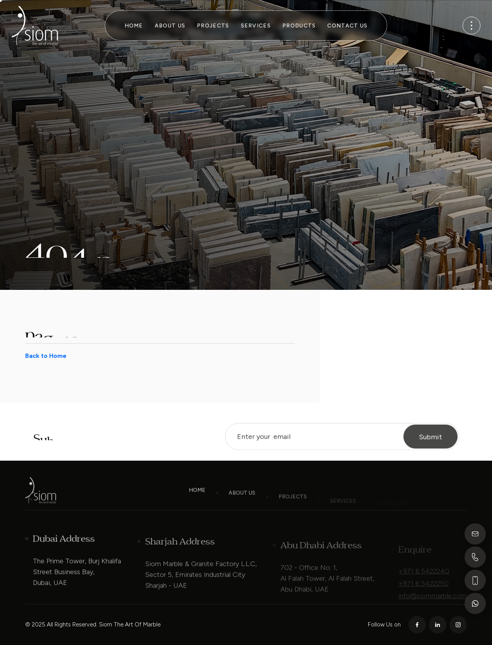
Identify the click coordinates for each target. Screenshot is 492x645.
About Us (170, 25)
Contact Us (347, 25)
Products (299, 25)
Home (134, 25)
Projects (213, 25)
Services (256, 25)
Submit (430, 442)
